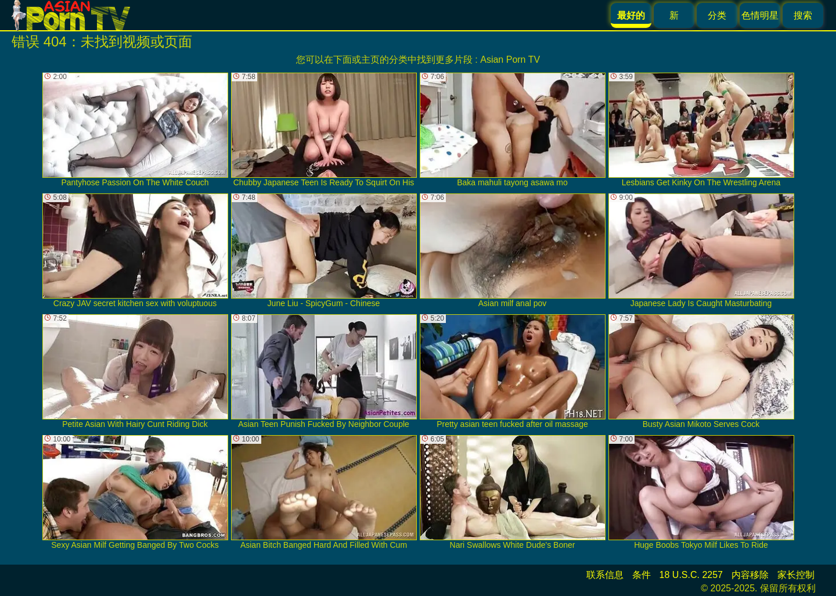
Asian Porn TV (510, 59)
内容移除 (750, 575)
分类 (717, 15)
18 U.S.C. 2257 (691, 575)
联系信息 (605, 575)
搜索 (803, 15)
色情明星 (760, 15)
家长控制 (796, 575)
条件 (641, 575)
